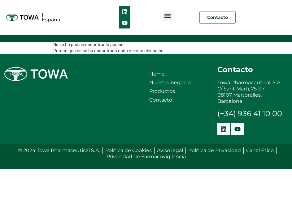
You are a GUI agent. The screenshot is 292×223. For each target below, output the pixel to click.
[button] (168, 16)
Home (157, 74)
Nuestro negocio (170, 82)
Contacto (160, 100)
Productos (162, 91)
